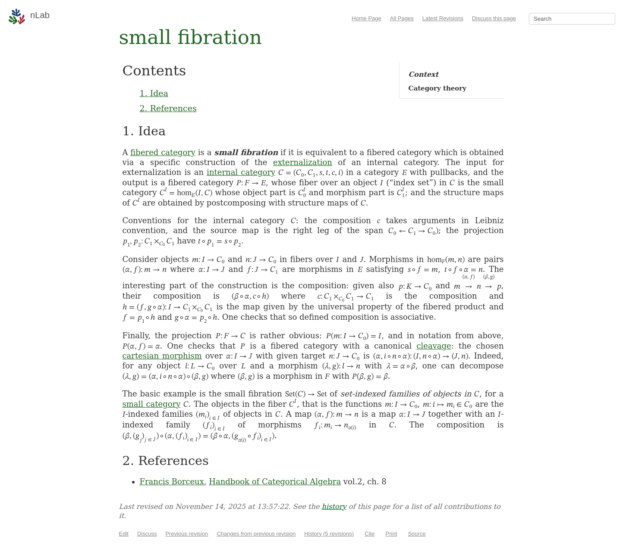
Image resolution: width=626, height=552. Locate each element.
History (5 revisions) (329, 533)
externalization (302, 162)
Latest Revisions (442, 18)
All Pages (402, 18)
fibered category (162, 152)
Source (416, 533)
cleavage (433, 345)
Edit (124, 533)
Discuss (147, 533)
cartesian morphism (162, 355)
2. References (168, 108)
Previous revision (186, 533)
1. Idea (154, 93)
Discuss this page (494, 18)
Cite (369, 533)
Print (391, 533)
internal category (241, 172)
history (334, 506)
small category (152, 404)
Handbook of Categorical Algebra (275, 481)
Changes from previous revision (256, 533)
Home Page (366, 18)
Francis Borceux (172, 481)
